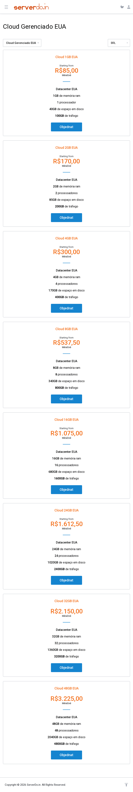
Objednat (66, 127)
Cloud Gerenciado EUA (22, 43)
